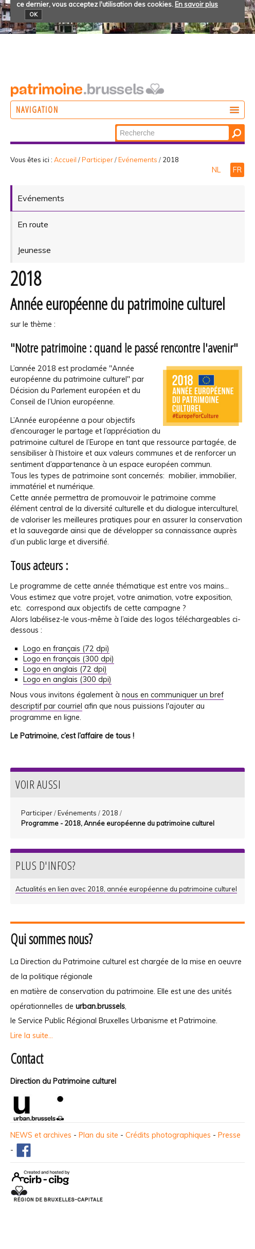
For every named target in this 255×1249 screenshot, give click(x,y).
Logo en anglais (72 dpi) (65, 669)
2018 (110, 813)
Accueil (65, 159)
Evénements (137, 159)
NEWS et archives (40, 1135)
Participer (97, 159)
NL (217, 169)
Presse (229, 1135)
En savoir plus (196, 4)
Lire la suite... (31, 1035)
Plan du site (98, 1135)
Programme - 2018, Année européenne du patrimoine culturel (117, 823)
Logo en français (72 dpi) (66, 648)
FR (237, 169)
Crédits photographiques (168, 1135)
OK (33, 14)
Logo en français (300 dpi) (68, 658)
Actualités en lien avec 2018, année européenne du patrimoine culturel (126, 889)
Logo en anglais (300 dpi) (67, 679)
